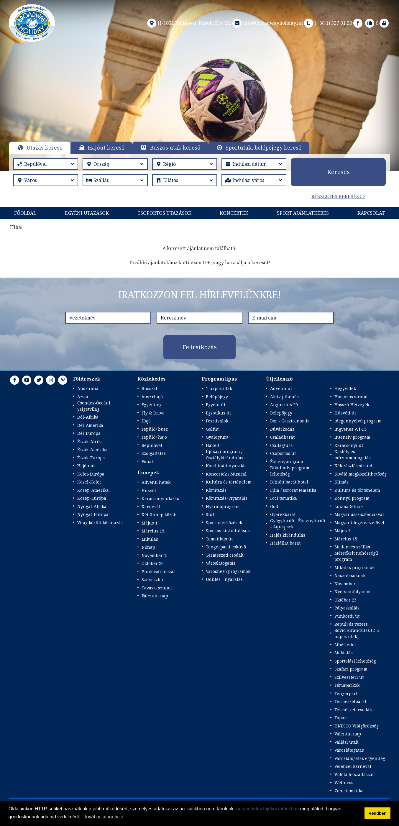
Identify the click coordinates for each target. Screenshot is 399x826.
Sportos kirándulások (228, 530)
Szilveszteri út (349, 677)
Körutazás (216, 490)
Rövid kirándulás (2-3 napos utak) (356, 633)
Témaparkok (346, 685)
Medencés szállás (352, 547)
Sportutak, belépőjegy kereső (263, 147)
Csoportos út (283, 453)
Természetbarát (350, 701)
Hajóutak (86, 465)
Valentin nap (155, 596)
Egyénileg (152, 404)
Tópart (341, 717)
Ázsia (82, 396)
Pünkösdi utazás (158, 571)
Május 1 (342, 530)
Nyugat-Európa (93, 514)
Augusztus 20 (284, 404)
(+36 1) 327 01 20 (327, 23)
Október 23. (153, 563)
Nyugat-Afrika (91, 506)
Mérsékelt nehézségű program (356, 556)
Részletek (199, 98)
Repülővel (152, 445)
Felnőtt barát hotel (289, 482)
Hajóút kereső (106, 147)
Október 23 (345, 600)
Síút (210, 514)
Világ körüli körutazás (100, 522)
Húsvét (149, 490)
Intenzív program (352, 437)
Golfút (212, 429)
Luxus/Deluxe (348, 506)
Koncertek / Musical (226, 474)
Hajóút (212, 445)
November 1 (346, 583)
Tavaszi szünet (157, 588)
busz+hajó (152, 396)
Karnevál (151, 506)
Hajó (146, 421)
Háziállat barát (285, 543)
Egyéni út (215, 404)
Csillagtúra (281, 445)
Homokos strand (351, 396)
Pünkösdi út (346, 616)
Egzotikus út (218, 413)
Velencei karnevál (352, 766)
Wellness (343, 782)
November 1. (154, 555)
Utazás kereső (45, 147)
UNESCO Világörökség (356, 726)
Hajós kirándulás (287, 535)
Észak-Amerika (92, 449)
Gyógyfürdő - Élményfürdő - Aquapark (297, 524)
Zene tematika (349, 791)
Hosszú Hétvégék (351, 404)
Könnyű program (352, 498)
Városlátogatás (220, 563)
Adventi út (281, 388)
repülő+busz (155, 429)
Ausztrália (87, 388)
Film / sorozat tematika (293, 490)
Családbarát (282, 437)
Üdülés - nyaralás (224, 579)
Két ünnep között (159, 514)
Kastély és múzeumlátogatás (352, 454)
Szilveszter (153, 579)
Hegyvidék (345, 388)
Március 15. (153, 531)
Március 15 (345, 539)
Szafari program (350, 669)
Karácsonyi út (348, 445)
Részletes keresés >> (338, 196)
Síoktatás (343, 652)
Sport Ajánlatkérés (303, 213)
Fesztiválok (217, 421)
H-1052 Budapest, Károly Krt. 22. (188, 23)
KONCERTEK (234, 213)
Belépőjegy (217, 396)
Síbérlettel (345, 645)
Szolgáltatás (154, 453)
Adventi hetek (156, 482)
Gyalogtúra (217, 437)
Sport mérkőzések (224, 522)
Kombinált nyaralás (226, 465)
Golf (274, 506)
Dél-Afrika (87, 417)
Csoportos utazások (164, 213)
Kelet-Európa (90, 474)
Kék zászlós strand (353, 465)
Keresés (338, 172)
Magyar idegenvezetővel (359, 522)
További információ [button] (103, 816)
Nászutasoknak (349, 575)
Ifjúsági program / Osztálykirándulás (224, 454)
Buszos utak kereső (175, 147)
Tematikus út (219, 539)
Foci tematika (283, 498)
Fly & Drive (153, 413)
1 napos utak (219, 388)
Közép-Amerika (93, 490)
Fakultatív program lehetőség (289, 471)
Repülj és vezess (351, 624)
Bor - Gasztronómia (290, 421)
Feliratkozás (200, 347)
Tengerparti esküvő (226, 547)
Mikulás (150, 539)
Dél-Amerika (90, 425)
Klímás (341, 482)
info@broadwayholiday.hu (267, 23)
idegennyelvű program (358, 421)
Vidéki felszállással (354, 774)
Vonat (147, 461)
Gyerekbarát (282, 514)
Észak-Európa (91, 457)
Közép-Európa (91, 498)
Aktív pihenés (284, 396)
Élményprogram (286, 461)
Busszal (149, 388)
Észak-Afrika (90, 441)
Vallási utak (346, 742)
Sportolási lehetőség (355, 661)
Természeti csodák (224, 555)
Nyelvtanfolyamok (353, 591)
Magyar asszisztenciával (359, 514)
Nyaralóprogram (223, 506)
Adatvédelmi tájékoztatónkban (267, 808)
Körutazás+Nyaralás (226, 498)
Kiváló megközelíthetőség (360, 474)
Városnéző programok (228, 571)
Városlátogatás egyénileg (359, 758)
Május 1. (150, 523)
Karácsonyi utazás (160, 498)
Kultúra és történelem (229, 482)
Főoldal (25, 213)
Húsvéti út (345, 413)
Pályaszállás (346, 608)
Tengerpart (345, 693)
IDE (207, 262)
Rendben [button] (377, 813)
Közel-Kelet (89, 482)
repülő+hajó (154, 437)
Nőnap (148, 547)
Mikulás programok (354, 567)
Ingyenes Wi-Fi (350, 429)
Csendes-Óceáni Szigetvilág (93, 406)
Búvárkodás (282, 429)
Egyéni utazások (87, 213)
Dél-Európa (89, 433)
